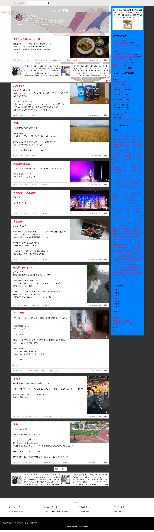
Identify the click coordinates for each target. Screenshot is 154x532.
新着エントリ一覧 (50, 507)
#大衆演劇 (44, 185)
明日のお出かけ (118, 65)
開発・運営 (118, 511)
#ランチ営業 (65, 60)
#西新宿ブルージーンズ (22, 60)
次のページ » (60, 469)
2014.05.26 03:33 (94, 156)
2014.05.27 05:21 (94, 115)
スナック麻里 (60, 10)
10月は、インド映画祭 (121, 43)
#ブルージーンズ (19, 371)
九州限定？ (18, 86)
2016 (114, 293)
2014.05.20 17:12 (94, 462)
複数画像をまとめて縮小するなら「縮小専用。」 (21, 523)
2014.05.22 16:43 (94, 371)
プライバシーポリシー (52, 511)
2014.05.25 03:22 (94, 213)
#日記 (34, 115)
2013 (114, 301)
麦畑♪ (16, 123)
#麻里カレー (78, 60)
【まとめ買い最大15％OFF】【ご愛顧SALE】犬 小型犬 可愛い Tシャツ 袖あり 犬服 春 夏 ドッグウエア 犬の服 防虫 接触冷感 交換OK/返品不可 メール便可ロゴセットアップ (127, 13)
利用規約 (65, 511)
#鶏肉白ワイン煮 (40, 60)
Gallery (83, 31)
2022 (114, 290)
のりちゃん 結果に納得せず (123, 97)
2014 (114, 298)
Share (103, 31)
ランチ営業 (18, 313)
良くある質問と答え (16, 511)
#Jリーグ (16, 416)
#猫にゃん (36, 305)
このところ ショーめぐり (122, 62)
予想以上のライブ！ (120, 60)
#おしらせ (54, 371)
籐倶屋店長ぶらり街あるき (123, 318)
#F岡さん (59, 416)
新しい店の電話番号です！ (122, 112)
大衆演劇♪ (18, 221)
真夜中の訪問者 (118, 92)
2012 (114, 304)
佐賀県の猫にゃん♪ (22, 267)
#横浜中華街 (47, 416)
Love (93, 31)
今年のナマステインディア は (123, 46)
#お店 (44, 371)
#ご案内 (54, 60)
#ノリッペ (25, 115)
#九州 (15, 115)
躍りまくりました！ (120, 68)
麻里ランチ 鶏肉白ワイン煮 (26, 39)
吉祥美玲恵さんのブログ (122, 321)
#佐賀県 (46, 305)
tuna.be (77, 502)
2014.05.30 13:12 (94, 60)
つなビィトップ (14, 507)
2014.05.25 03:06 (94, 259)
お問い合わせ (84, 511)
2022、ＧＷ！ (117, 40)
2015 (114, 295)
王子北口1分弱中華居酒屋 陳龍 (124, 57)
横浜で (16, 379)
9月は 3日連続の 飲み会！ (122, 54)
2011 (114, 307)
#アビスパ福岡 (61, 462)
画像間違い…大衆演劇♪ (24, 192)
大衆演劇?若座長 (21, 164)
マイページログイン (121, 507)
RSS (115, 331)
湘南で (16, 424)
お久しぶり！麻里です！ (121, 87)
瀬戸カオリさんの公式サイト (124, 324)
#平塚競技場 (47, 462)
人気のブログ (84, 507)
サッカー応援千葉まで (120, 102)
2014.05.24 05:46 (94, 305)
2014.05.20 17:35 (94, 416)
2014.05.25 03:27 (94, 185)
